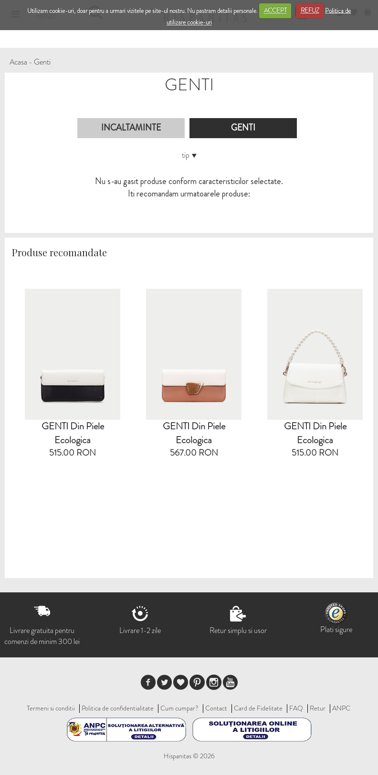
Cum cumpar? (179, 708)
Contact (216, 708)
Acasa (18, 61)
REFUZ (310, 10)
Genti (42, 61)
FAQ (296, 708)
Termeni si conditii (51, 708)
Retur (318, 708)
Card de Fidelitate (258, 708)
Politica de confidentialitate (118, 708)
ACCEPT (275, 10)
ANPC (341, 708)
